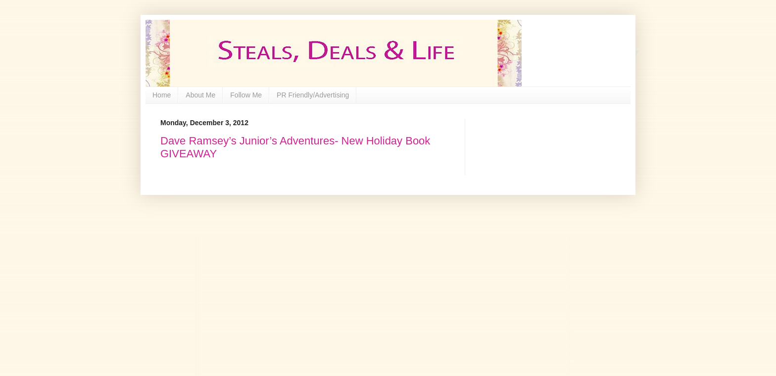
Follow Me (246, 95)
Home (161, 95)
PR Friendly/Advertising (313, 95)
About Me (200, 95)
